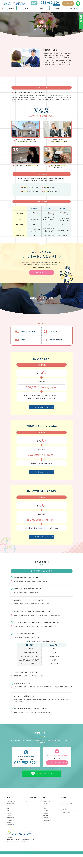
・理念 (26, 805)
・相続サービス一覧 (11, 803)
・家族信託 (9, 808)
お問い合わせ (68, 3)
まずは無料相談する (41, 272)
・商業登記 (9, 825)
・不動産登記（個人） (11, 820)
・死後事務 (9, 815)
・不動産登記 (46, 817)
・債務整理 (9, 817)
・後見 (8, 810)
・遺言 (8, 812)
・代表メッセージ (29, 803)
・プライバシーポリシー (67, 814)
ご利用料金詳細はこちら (41, 407)
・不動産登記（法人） (11, 822)
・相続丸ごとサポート (12, 805)
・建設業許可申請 (11, 827)
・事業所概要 (28, 808)
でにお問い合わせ (41, 775)
